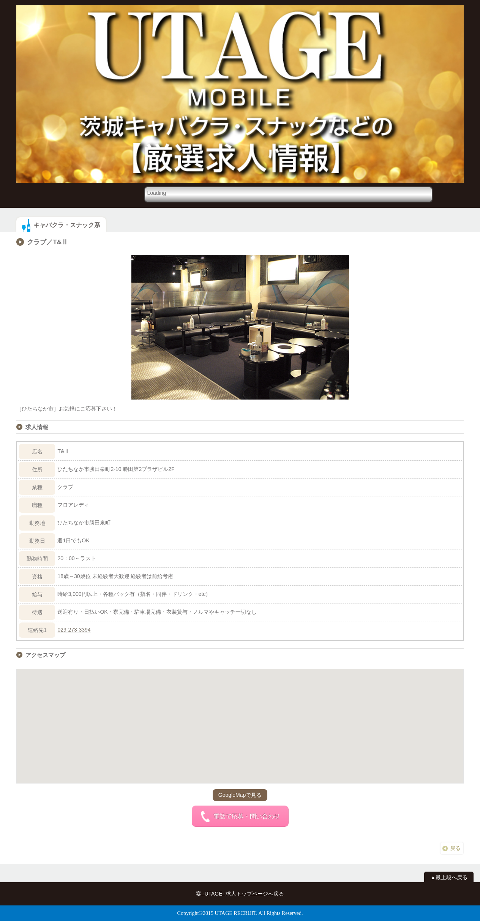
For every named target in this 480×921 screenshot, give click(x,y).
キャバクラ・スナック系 (66, 225)
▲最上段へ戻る (448, 877)
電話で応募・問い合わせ (240, 816)
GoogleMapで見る (240, 795)
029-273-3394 (73, 630)
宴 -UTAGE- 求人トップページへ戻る (240, 894)
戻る (455, 848)
